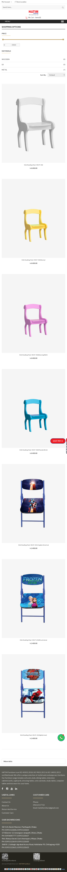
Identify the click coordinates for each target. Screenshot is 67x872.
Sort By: (43, 75)
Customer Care (7, 813)
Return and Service (9, 809)
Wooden (33, 59)
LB (33, 64)
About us (5, 806)
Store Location (20, 2)
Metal (33, 70)
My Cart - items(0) (33, 17)
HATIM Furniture (24, 864)
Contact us (6, 802)
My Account (7, 2)
